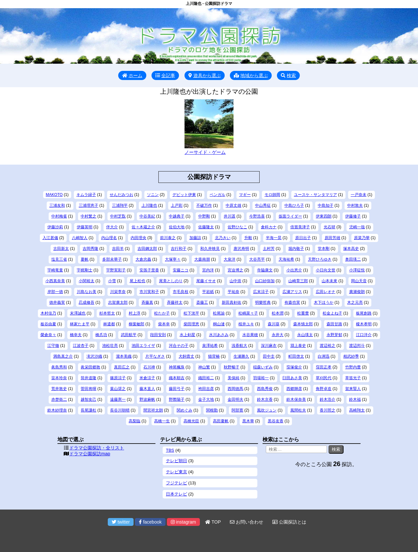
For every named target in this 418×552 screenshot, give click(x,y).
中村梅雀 (59, 216)
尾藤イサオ (206, 281)
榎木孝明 (364, 324)
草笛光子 (353, 378)
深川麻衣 (269, 345)
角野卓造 (323, 388)
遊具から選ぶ (204, 75)
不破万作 (204, 205)
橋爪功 (101, 335)
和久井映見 (210, 248)
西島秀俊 (265, 388)
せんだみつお (121, 194)
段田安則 (158, 335)
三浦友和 (57, 205)
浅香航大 (239, 345)
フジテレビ (176, 482)
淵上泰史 (298, 345)
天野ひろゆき (319, 259)
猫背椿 (214, 356)
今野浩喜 (257, 216)
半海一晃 (273, 237)
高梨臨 (134, 421)
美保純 (233, 378)
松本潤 (277, 313)
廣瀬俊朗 (357, 291)
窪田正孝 (323, 367)
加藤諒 (195, 237)
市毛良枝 (180, 291)
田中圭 (269, 356)
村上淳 (134, 313)
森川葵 (274, 324)
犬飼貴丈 (186, 356)
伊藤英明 (84, 227)
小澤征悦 (357, 270)
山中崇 (235, 281)
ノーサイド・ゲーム (205, 152)
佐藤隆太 (206, 227)
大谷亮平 (257, 259)
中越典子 (177, 216)
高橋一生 (162, 421)
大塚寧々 (173, 259)
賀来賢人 (353, 388)
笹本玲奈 (59, 378)
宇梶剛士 (84, 270)
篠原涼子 (118, 378)
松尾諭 (219, 313)
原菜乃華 (362, 237)
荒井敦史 (59, 388)
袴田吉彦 (206, 388)
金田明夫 (235, 399)
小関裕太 (86, 281)
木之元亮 (355, 302)
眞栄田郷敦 (90, 367)
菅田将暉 (88, 388)
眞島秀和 (59, 367)
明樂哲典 (263, 302)
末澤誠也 (78, 313)
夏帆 (84, 259)
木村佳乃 (48, 313)
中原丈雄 (233, 205)
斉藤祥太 (175, 302)
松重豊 (303, 313)
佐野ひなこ (237, 227)
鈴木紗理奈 (57, 410)
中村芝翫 (118, 216)
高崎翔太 (357, 410)
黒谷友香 (275, 421)
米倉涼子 (147, 378)
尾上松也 (137, 281)
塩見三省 (59, 259)
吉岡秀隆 (90, 248)
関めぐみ (184, 410)
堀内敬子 (296, 248)
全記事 (165, 75)
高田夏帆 (221, 421)
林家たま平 (79, 324)
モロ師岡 (272, 194)
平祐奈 (233, 291)
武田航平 (129, 335)
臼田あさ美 (292, 378)
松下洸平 (191, 313)
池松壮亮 (110, 345)
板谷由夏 (48, 324)
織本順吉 (177, 378)
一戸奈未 (358, 194)
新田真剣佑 (231, 302)
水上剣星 (187, 335)
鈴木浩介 (327, 399)
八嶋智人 (80, 237)
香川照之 (327, 410)
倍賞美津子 (300, 227)
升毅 (248, 237)
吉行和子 (178, 248)
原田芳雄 (332, 237)
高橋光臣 (191, 421)
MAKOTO (54, 194)
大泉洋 (229, 259)
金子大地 (206, 399)
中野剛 (204, 216)
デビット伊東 (184, 194)
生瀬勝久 (241, 356)
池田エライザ (143, 345)
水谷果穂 (250, 335)
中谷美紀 (147, 216)
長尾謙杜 (88, 410)
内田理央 (138, 237)
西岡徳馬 (235, 388)
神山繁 (204, 367)
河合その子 (178, 345)
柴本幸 (164, 324)
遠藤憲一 (118, 399)
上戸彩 (177, 205)
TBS (170, 450)
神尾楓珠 (177, 367)
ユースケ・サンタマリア (315, 194)
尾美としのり (171, 281)
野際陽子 (177, 399)
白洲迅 (324, 356)
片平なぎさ (155, 356)
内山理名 (109, 237)
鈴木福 (355, 399)
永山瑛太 (305, 335)
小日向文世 (325, 270)
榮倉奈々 (48, 335)
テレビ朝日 (176, 460)
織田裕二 (206, 378)
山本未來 (329, 281)
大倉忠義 (143, 259)
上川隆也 (149, 205)
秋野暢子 (231, 367)
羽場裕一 (261, 378)
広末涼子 (261, 291)
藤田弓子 (177, 388)
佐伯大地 (177, 227)
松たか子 (162, 313)
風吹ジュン (267, 410)
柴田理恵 (191, 324)
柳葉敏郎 (136, 324)
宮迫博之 (235, 270)
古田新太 (61, 248)
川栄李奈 (118, 291)
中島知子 (325, 205)
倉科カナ (269, 227)
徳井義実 (57, 302)
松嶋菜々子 (248, 313)
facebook (150, 522)
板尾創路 (364, 313)
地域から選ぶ (251, 75)
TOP (213, 522)
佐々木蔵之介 (143, 227)
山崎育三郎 (298, 281)
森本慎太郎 (303, 324)
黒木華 (248, 421)
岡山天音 (359, 281)
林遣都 (109, 324)
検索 (288, 75)
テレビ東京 (176, 471)
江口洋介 (364, 335)
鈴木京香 (265, 399)
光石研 (329, 227)
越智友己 (88, 399)
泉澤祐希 (210, 345)
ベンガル (217, 194)
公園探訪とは (289, 522)
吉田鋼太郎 (147, 248)
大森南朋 (202, 259)
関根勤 (212, 410)
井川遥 (229, 216)
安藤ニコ (180, 270)
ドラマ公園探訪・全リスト (96, 447)
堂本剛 (324, 248)
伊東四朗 (323, 216)
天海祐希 (286, 259)
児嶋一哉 (357, 227)
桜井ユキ (246, 324)
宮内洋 (208, 270)
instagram (183, 522)
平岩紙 (208, 291)
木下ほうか (323, 302)
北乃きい (223, 237)
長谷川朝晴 (120, 410)
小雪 (112, 281)
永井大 (277, 335)
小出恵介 (294, 270)
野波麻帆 (147, 399)
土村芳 (269, 248)
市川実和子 (149, 291)
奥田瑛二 (353, 259)
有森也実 (292, 302)
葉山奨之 (118, 388)
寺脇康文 (265, 270)
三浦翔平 (120, 205)
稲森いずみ (263, 367)
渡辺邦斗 (357, 345)
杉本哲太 (107, 313)
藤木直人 (147, 388)
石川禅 (149, 367)
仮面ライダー (290, 216)
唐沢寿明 (241, 248)
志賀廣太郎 (118, 302)
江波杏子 (80, 345)
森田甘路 (334, 324)
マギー (245, 194)
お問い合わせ (246, 522)
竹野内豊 (353, 367)
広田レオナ (325, 291)
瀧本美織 (124, 356)
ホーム (132, 75)
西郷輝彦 (294, 388)
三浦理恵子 (88, 205)
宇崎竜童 (55, 270)
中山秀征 (263, 205)
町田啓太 (296, 356)
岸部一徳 (55, 291)
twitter (121, 522)
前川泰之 (168, 237)
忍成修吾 (86, 302)
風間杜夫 (298, 410)
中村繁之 (88, 216)
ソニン (153, 194)
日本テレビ (176, 494)
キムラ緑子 (86, 194)
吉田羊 (118, 248)
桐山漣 (219, 324)
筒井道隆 (88, 378)
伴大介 (112, 227)
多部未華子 (112, 259)
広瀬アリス (292, 291)
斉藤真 (147, 302)
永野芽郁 (334, 335)
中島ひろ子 (294, 205)
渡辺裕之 (327, 345)
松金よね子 (332, 313)
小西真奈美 (55, 281)
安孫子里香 (149, 270)
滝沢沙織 (94, 356)
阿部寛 (237, 410)
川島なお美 (86, 291)
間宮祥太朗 (153, 410)
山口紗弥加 (265, 281)
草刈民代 (323, 378)
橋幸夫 (76, 335)
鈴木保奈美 (296, 399)
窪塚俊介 (294, 367)
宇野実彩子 (116, 270)
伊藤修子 (353, 216)
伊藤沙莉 (55, 227)
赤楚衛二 (59, 399)
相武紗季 (351, 356)
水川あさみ (219, 335)
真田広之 (122, 367)
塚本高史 (351, 248)
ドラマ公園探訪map (89, 453)
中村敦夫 (355, 205)
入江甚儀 (50, 237)
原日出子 (303, 237)
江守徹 (53, 345)
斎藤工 (202, 302)
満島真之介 (63, 356)
